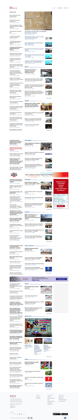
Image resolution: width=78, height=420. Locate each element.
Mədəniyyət (28, 316)
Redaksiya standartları (50, 401)
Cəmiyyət (27, 179)
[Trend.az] (13, 8)
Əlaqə (48, 399)
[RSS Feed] (24, 414)
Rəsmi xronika (38, 398)
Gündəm (27, 212)
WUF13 (27, 67)
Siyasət (27, 100)
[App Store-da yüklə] (57, 414)
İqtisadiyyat (28, 140)
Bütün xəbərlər (49, 98)
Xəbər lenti (13, 12)
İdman (26, 359)
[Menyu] (65, 8)
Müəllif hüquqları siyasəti (62, 399)
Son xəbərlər (38, 396)
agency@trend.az (12, 407)
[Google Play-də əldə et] (64, 414)
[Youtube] (17, 414)
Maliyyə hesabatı (50, 404)
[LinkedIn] (22, 414)
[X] (15, 414)
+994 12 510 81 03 (12, 406)
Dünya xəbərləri (29, 245)
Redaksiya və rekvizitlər (51, 398)
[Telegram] (20, 414)
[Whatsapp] (11, 414)
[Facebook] (13, 414)
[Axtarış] (52, 8)
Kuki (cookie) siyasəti (62, 401)
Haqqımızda (49, 396)
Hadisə (27, 284)
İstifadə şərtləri (61, 396)
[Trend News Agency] (13, 396)
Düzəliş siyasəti (49, 402)
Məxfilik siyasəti (61, 398)
